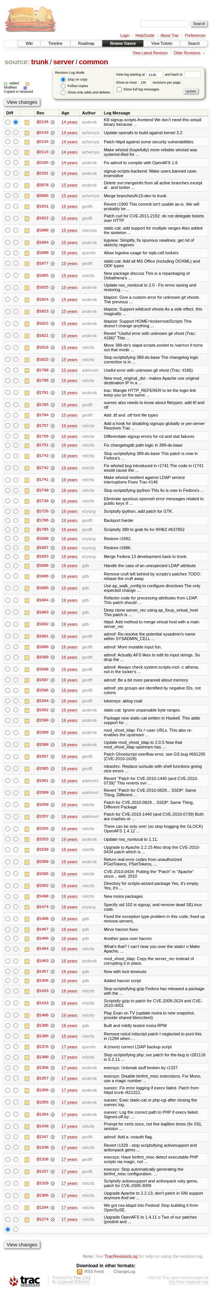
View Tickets (161, 43)
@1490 (42, 898)
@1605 (42, 589)
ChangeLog (124, 1274)
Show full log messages (138, 89)
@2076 (42, 185)
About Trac (169, 35)
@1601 (42, 638)
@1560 (42, 794)
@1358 (42, 1070)
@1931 (42, 207)
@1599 (42, 659)
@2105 (42, 163)
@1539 (42, 852)
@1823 (42, 312)
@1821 (42, 336)
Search (194, 43)
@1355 (42, 1105)
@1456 (42, 983)
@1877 (42, 264)
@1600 (42, 648)
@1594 (42, 703)
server (63, 62)
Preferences (195, 35)
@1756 (42, 437)
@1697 (42, 549)
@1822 (42, 324)
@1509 (42, 864)
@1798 (42, 371)
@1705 (42, 531)
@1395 (42, 1038)
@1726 (42, 512)
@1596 (42, 692)
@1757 (42, 426)
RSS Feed (94, 1274)
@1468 (42, 921)
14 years (69, 122)
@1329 (42, 1186)
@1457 (42, 974)
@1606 (42, 578)
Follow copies (74, 86)
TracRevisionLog (120, 1258)
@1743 (42, 456)
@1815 (42, 360)
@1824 (42, 300)
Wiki (29, 43)
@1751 (42, 446)
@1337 (42, 1174)
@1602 (42, 626)
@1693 (42, 558)
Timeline (55, 43)
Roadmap (86, 43)
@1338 (42, 1162)
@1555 (42, 830)
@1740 (42, 491)
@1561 (42, 782)
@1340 (42, 1150)
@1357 (42, 1081)
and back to (183, 74)
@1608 (42, 567)
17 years (69, 1049)
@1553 (42, 841)
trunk (40, 62)
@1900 (42, 231)
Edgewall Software (73, 1284)
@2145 (42, 122)
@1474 (42, 909)
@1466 (42, 941)
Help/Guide (144, 35)
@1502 (42, 887)
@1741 (42, 480)
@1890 (42, 253)
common (93, 62)
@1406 (42, 1017)
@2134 (42, 142)
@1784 (42, 416)
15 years (69, 185)
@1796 (42, 381)
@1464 (42, 951)
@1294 (42, 1210)
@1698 (42, 540)
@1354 (42, 1117)
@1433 (42, 1005)
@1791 (42, 393)
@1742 (42, 469)
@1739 (42, 502)
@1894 (42, 242)
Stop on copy (74, 79)
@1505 (42, 876)
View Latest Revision (150, 53)
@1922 (42, 219)
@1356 (42, 1093)
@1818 (42, 348)
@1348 (42, 1129)
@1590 (42, 722)
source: (17, 62)
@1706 (42, 521)
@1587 (42, 758)
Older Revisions (187, 53)
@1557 (42, 818)
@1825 (42, 288)
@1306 (42, 1198)
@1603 (42, 614)
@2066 (42, 196)
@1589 (42, 734)
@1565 (42, 770)
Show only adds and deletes (85, 92)
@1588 (42, 746)
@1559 (42, 807)
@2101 (42, 173)
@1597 (42, 681)
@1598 (42, 671)
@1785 (42, 405)
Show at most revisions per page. (149, 82)
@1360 (42, 1060)
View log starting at (140, 74)
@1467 (42, 932)
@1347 (42, 1139)
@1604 (42, 602)
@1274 (42, 1222)
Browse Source (123, 43)
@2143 (42, 133)
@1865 (42, 276)
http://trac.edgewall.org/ (188, 1284)
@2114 (42, 152)
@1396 (42, 1028)
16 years (69, 426)
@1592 (42, 712)
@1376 (42, 1049)
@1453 (42, 994)
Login (124, 35)
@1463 (42, 963)
